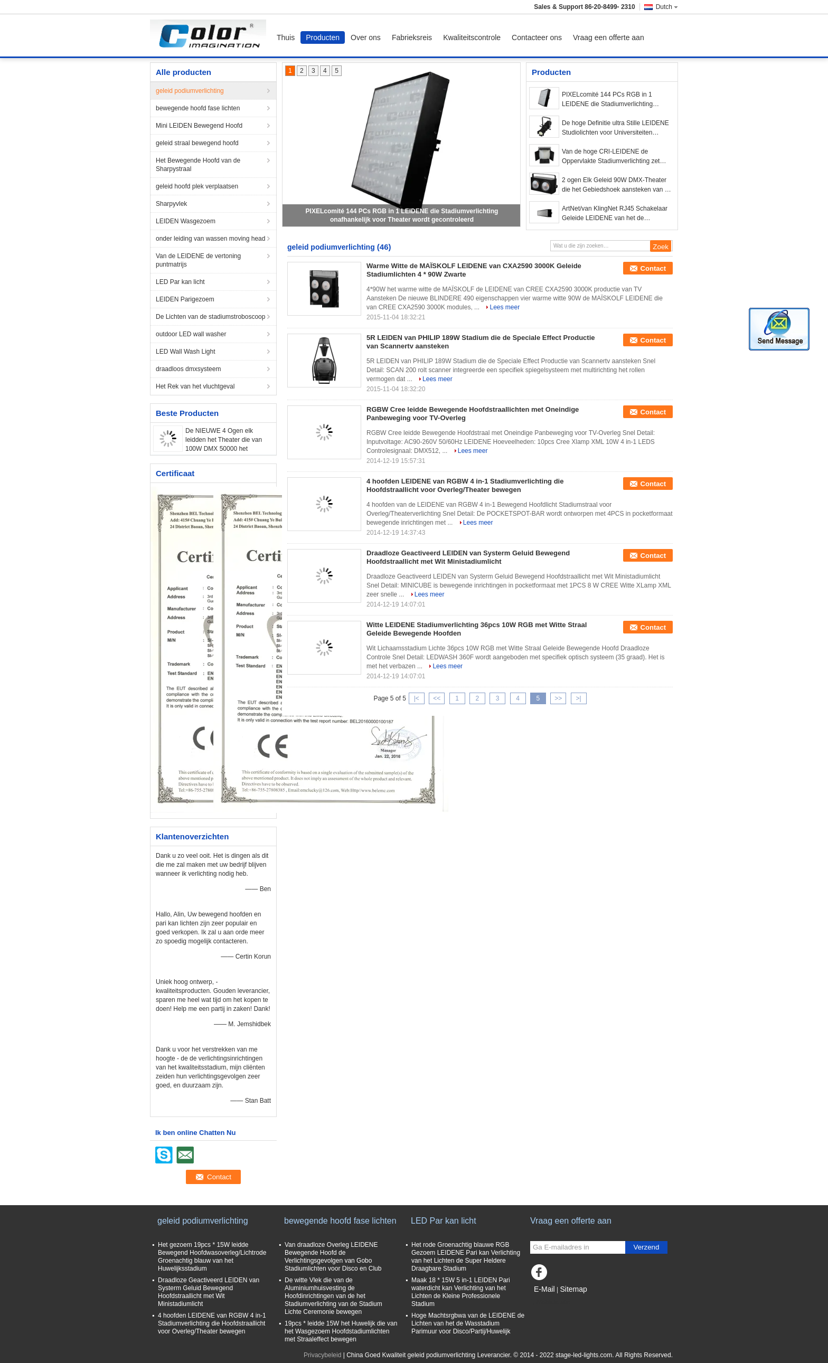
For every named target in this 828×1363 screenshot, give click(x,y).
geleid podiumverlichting (190, 90)
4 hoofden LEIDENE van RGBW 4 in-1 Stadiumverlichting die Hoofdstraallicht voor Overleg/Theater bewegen (464, 485)
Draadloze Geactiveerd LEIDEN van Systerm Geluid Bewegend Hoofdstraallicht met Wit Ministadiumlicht (468, 557)
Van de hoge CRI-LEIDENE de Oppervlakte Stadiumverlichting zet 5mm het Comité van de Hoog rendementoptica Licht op (611, 157)
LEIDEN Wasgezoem (185, 221)
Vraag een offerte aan (608, 37)
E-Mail (544, 1289)
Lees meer (505, 307)
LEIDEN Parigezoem (185, 299)
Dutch (667, 7)
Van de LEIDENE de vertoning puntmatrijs (198, 260)
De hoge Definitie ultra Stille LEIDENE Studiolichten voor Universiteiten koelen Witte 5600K (615, 128)
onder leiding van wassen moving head (210, 238)
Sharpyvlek (171, 203)
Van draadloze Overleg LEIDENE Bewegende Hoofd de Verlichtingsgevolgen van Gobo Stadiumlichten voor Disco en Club (333, 1256)
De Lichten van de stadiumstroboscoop (210, 316)
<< (436, 698)
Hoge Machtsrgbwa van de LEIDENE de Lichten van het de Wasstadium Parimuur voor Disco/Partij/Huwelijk (467, 1323)
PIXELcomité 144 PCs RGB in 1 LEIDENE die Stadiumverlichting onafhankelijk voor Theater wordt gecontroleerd (608, 100)
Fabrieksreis (412, 37)
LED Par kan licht (180, 282)
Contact (653, 268)
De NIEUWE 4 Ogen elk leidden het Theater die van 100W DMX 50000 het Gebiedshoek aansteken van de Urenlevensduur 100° (225, 448)
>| (578, 698)
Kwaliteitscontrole (472, 37)
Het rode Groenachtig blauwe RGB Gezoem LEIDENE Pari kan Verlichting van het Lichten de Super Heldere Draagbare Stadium (465, 1256)
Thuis (286, 37)
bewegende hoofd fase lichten (198, 108)
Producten (323, 37)
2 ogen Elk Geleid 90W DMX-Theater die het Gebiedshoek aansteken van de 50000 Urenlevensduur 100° (617, 185)
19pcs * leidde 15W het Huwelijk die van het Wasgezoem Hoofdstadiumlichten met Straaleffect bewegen (341, 1331)
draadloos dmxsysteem (188, 369)
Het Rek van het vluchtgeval (195, 386)
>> (558, 698)
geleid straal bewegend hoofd (197, 143)
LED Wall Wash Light (185, 351)
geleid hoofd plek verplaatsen (197, 186)
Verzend (647, 1247)
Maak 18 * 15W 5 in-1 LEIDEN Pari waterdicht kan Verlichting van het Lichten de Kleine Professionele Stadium (460, 1292)
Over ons (366, 37)
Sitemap (573, 1289)
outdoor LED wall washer (191, 334)
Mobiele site (550, 1302)
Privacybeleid (322, 1355)
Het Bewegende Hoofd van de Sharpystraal (198, 165)
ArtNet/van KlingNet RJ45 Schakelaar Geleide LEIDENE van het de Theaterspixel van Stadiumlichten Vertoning (614, 214)
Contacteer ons (537, 37)
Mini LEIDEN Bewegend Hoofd (199, 125)
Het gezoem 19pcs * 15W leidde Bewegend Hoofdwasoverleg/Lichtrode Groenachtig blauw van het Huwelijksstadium (212, 1256)
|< (416, 698)
